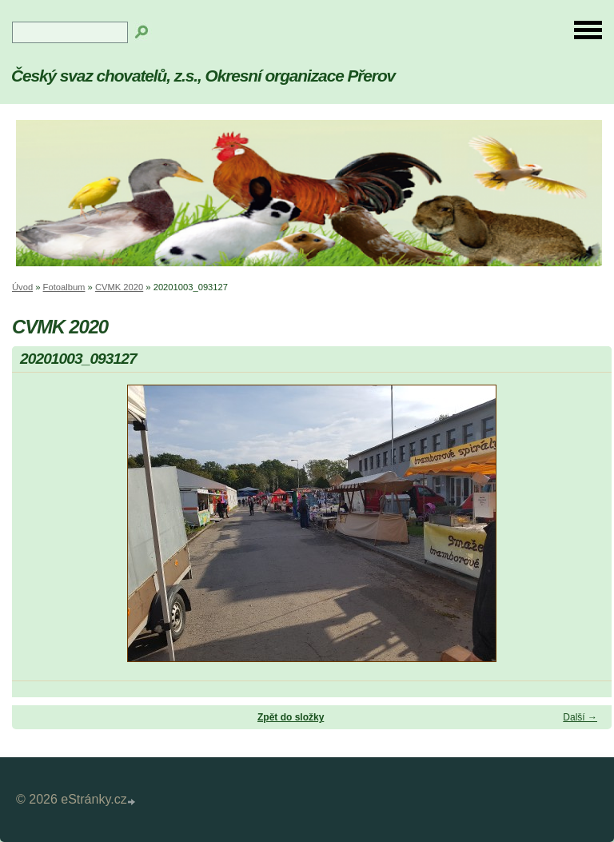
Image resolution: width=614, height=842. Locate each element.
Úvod (22, 287)
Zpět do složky (290, 717)
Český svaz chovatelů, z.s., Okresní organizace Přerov (203, 75)
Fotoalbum (64, 287)
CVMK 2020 (119, 287)
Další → (580, 717)
